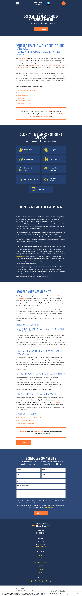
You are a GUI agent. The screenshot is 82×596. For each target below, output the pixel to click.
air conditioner (20, 256)
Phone (18, 474)
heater (61, 254)
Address (19, 480)
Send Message (41, 513)
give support (41, 29)
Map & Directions (41, 546)
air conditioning (50, 63)
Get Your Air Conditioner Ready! (27, 420)
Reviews (41, 569)
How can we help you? (22, 491)
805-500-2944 (41, 533)
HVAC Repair (21, 98)
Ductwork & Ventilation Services (27, 90)
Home (41, 555)
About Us (41, 559)
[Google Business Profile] (31, 581)
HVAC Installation (23, 95)
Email (43, 474)
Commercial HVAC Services (25, 93)
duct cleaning (56, 402)
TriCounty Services (23, 58)
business (18, 60)
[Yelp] (47, 581)
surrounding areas (35, 65)
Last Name (44, 469)
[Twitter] (43, 581)
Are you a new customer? (23, 485)
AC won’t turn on (52, 65)
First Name (19, 469)
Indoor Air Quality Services (25, 103)
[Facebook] (39, 581)
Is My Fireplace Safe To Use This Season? (29, 418)
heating (41, 63)
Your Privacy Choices (36, 590)
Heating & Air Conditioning (41, 562)
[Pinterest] (50, 581)
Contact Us (41, 573)
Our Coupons (24, 442)
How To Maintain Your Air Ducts (26, 423)
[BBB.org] (35, 581)
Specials (41, 566)
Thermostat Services (24, 101)
